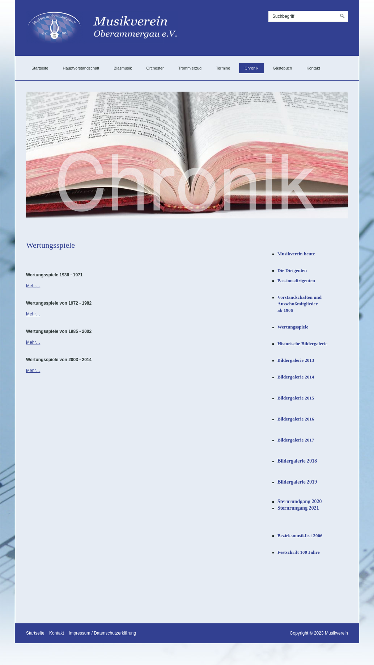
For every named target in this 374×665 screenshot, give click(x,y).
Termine (223, 68)
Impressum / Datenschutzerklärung (102, 633)
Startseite (39, 68)
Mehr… (33, 285)
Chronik (251, 68)
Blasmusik (123, 68)
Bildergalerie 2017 (295, 440)
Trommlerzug (189, 68)
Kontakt (313, 68)
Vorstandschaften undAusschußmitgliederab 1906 (299, 303)
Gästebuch (282, 68)
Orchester (154, 68)
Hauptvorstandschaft (81, 68)
